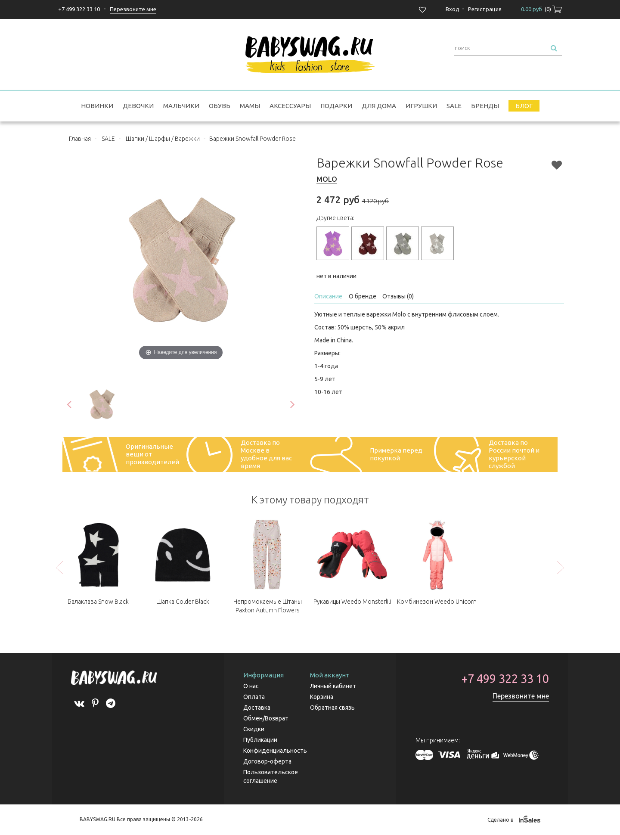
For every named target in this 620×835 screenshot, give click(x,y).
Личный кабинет (333, 686)
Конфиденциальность (275, 750)
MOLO (326, 179)
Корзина (321, 696)
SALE (454, 105)
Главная (80, 138)
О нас (251, 686)
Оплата (254, 696)
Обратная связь (332, 707)
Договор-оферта (267, 761)
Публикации (260, 739)
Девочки (138, 105)
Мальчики (181, 105)
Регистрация (485, 9)
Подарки (336, 105)
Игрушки (421, 105)
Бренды (485, 105)
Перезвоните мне (521, 696)
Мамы (250, 105)
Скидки (253, 729)
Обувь (219, 105)
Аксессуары (290, 105)
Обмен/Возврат (265, 718)
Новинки (97, 105)
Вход (452, 9)
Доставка (256, 707)
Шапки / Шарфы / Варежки (163, 138)
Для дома (379, 105)
